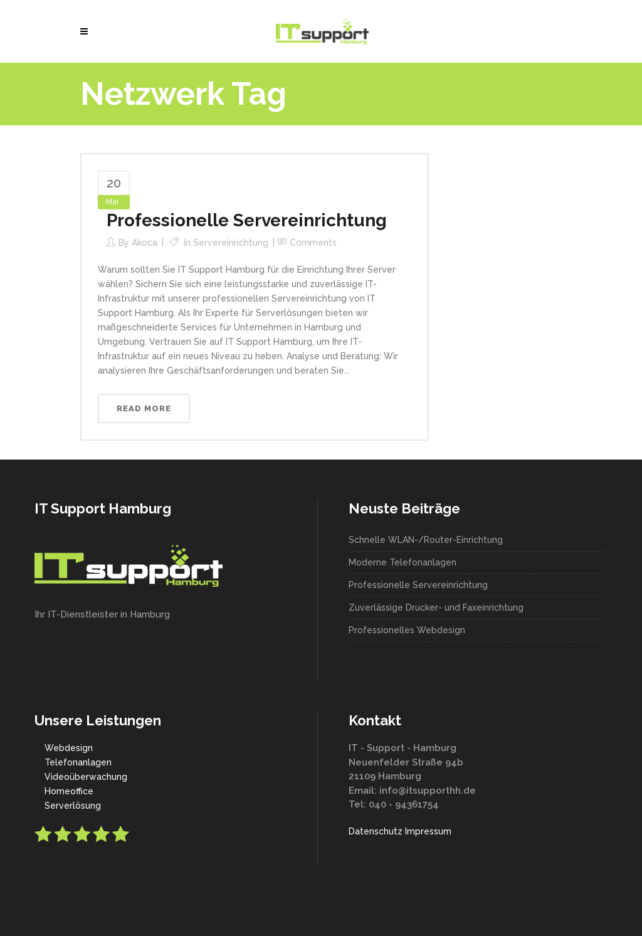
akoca (144, 243)
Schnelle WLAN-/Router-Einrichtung (426, 540)
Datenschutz (376, 831)
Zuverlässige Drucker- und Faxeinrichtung (436, 607)
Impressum (428, 831)
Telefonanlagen (78, 762)
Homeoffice (69, 791)
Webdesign (69, 748)
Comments (313, 243)
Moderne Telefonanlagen (402, 562)
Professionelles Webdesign (407, 630)
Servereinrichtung (230, 243)
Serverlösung (73, 806)
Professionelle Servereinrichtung (247, 220)
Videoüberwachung (86, 777)
